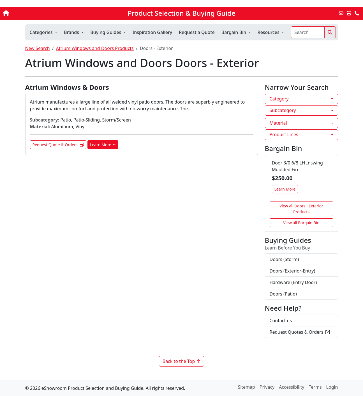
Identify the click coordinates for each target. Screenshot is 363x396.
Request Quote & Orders (58, 144)
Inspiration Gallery (152, 32)
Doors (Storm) (284, 259)
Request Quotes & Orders (300, 332)
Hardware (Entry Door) (293, 282)
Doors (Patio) (283, 294)
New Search (37, 48)
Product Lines (284, 134)
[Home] (38, 13)
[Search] (308, 32)
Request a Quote (196, 32)
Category (279, 99)
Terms (315, 387)
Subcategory (283, 110)
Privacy (267, 387)
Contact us (281, 320)
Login (332, 387)
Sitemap (246, 387)
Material (278, 123)
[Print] (349, 13)
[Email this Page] (341, 13)
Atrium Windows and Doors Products (95, 48)
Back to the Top (182, 361)
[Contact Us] (357, 13)
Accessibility (291, 387)
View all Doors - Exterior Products (301, 208)
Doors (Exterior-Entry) (292, 271)
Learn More (103, 144)
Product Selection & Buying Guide (181, 13)
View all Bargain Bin (301, 222)
